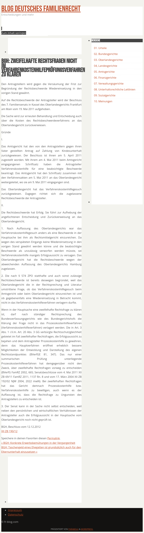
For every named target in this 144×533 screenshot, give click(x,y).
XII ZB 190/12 (9, 431)
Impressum (15, 510)
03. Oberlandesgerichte (108, 60)
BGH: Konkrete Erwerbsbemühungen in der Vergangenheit (38, 443)
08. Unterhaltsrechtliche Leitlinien (114, 89)
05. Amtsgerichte (104, 72)
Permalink (53, 438)
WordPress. (87, 529)
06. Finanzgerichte (105, 77)
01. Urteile (100, 48)
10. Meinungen (103, 101)
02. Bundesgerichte (106, 54)
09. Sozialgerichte (104, 95)
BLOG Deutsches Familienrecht (41, 8)
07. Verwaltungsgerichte (109, 83)
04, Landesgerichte (105, 66)
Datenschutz (15, 514)
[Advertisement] (68, 27)
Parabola (74, 529)
